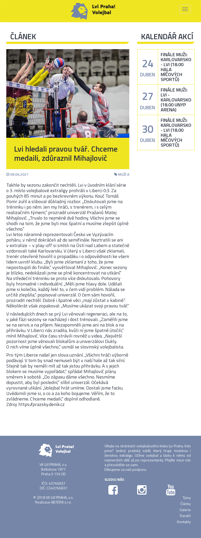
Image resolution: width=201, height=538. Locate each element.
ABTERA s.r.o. (61, 502)
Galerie (185, 509)
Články (185, 503)
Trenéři (185, 515)
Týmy (187, 497)
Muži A (121, 174)
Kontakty (184, 521)
